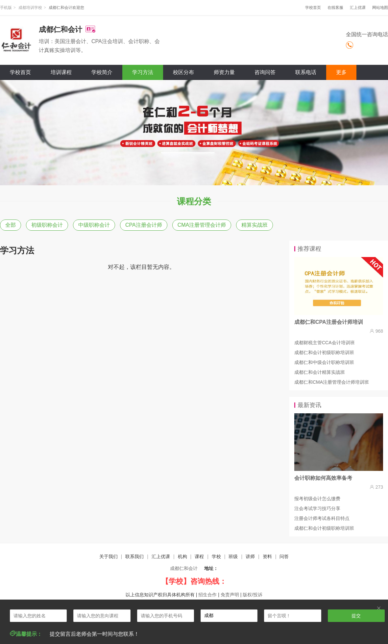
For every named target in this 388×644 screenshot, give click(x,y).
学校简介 (101, 72)
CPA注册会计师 (143, 225)
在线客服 (335, 7)
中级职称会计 (94, 225)
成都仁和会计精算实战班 (319, 372)
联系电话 (305, 72)
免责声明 (230, 594)
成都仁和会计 (184, 568)
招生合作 (207, 594)
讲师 (250, 556)
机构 (182, 556)
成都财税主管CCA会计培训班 (324, 342)
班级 (233, 556)
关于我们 (108, 556)
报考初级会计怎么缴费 (317, 498)
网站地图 (380, 7)
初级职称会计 (47, 225)
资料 (267, 556)
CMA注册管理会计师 (202, 225)
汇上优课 (358, 7)
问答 (284, 556)
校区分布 (183, 72)
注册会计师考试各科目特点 (322, 518)
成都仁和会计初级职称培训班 (324, 352)
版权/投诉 (252, 594)
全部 (10, 225)
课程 (199, 556)
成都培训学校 (30, 7)
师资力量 (224, 72)
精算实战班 (254, 225)
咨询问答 (265, 72)
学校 (216, 556)
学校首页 (313, 7)
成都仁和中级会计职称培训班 (324, 362)
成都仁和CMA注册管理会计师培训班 (331, 382)
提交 (356, 615)
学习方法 (142, 72)
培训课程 (61, 72)
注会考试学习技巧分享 (317, 508)
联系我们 (134, 556)
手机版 (6, 7)
